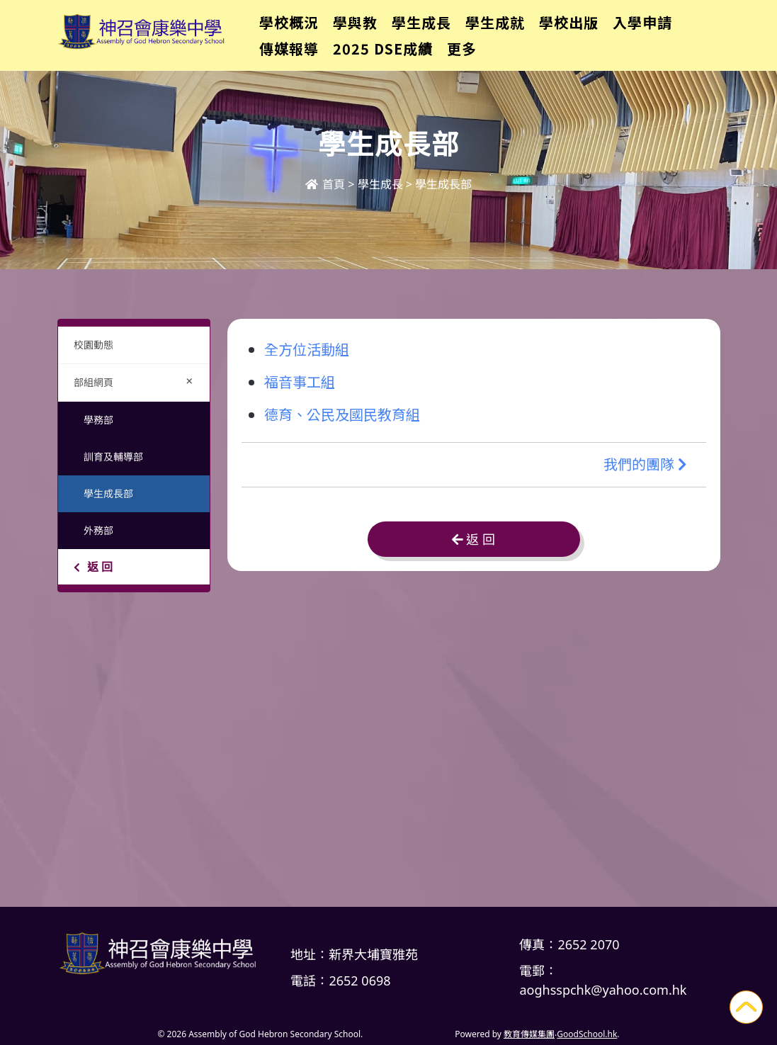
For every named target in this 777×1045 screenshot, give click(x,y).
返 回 (93, 567)
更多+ (650, 32)
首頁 (325, 184)
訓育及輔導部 (113, 456)
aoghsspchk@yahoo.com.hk (602, 989)
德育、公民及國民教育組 (342, 414)
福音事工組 (299, 381)
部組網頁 (137, 380)
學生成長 (436, 32)
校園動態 (93, 344)
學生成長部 (108, 493)
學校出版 (583, 32)
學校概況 (304, 32)
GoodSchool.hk (587, 1034)
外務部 (98, 530)
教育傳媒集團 (529, 1034)
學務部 (98, 420)
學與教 (370, 32)
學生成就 (510, 32)
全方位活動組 (306, 349)
